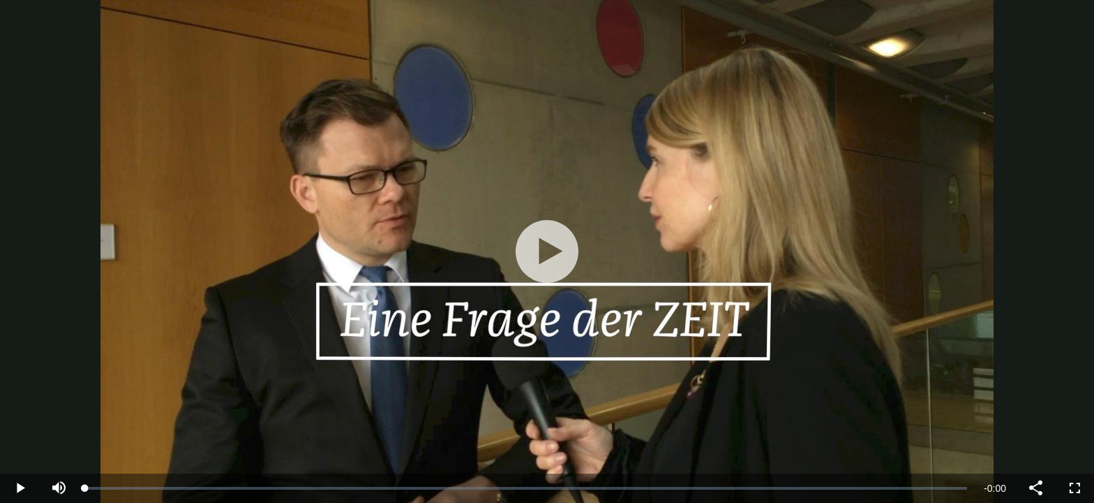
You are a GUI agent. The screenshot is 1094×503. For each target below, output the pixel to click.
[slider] (526, 488)
